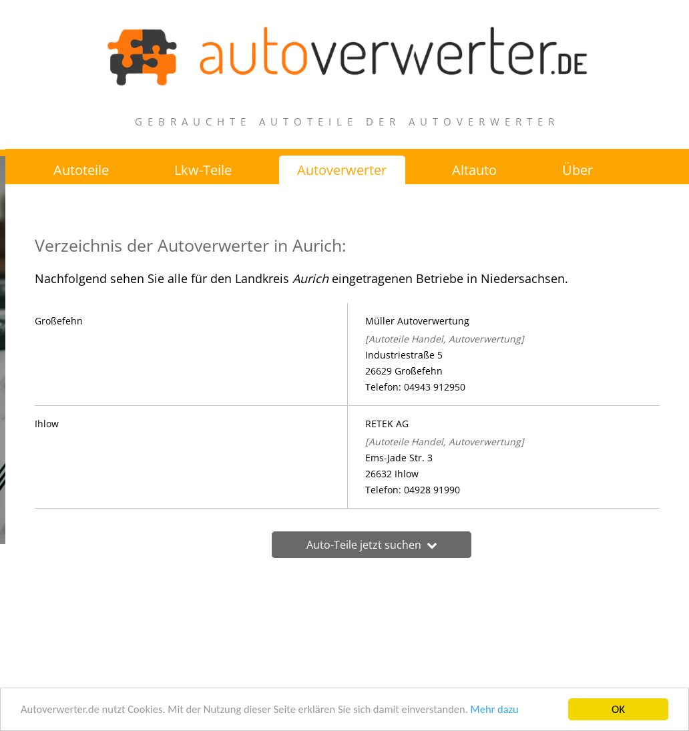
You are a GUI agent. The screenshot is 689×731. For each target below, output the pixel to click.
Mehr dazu (508, 714)
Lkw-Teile (203, 170)
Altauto (476, 170)
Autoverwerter (343, 170)
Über (580, 170)
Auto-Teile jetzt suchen (347, 545)
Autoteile (81, 170)
